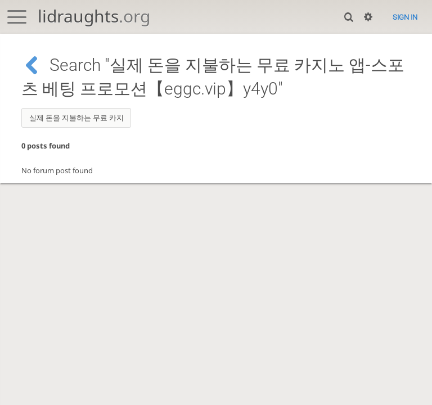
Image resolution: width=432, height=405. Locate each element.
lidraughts (94, 16)
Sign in (405, 17)
